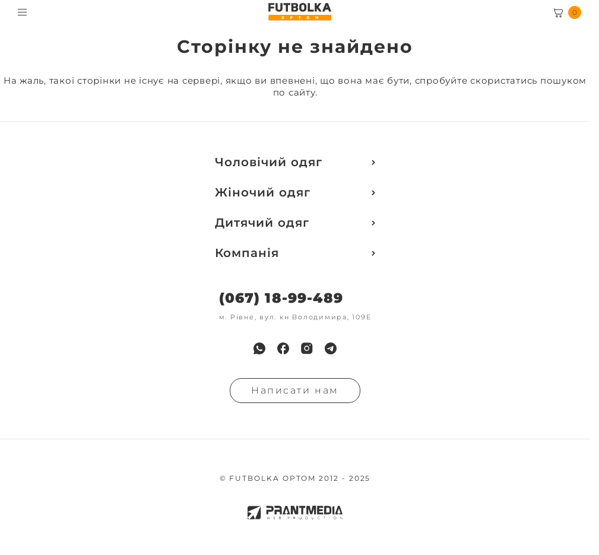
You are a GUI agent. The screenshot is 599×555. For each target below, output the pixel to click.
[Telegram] (331, 348)
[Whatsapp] (259, 348)
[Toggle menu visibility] (22, 12)
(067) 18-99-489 (281, 298)
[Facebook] (283, 348)
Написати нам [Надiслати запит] (295, 390)
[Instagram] (307, 348)
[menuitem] (259, 348)
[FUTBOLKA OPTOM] (299, 12)
